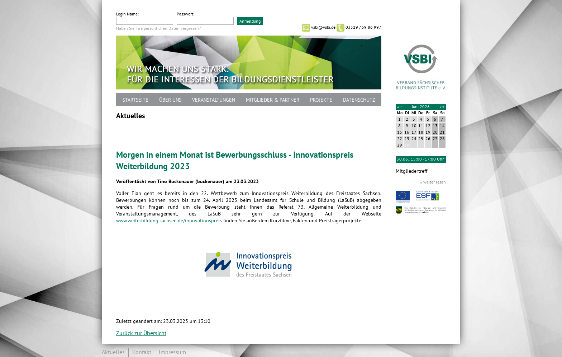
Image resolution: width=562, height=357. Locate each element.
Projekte (321, 100)
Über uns (170, 100)
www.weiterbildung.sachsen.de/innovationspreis (169, 221)
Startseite (135, 100)
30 (406, 145)
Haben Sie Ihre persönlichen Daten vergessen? (158, 28)
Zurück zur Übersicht (141, 333)
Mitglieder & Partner (272, 100)
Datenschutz (359, 100)
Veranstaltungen (213, 100)
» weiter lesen (433, 182)
